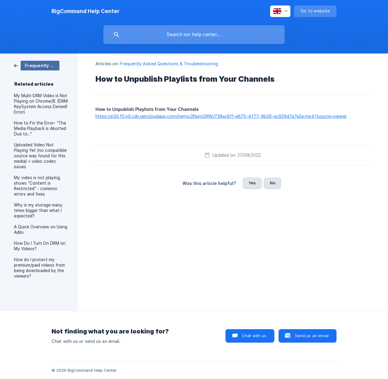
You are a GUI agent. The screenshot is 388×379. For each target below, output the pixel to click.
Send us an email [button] (312, 335)
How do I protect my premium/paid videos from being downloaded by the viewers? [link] (39, 267)
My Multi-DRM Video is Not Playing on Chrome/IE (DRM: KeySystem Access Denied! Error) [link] (41, 103)
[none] (85, 11)
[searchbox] (194, 34)
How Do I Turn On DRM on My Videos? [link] (39, 246)
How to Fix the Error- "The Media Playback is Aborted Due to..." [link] (40, 128)
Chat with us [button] (254, 335)
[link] (36, 65)
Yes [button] (252, 182)
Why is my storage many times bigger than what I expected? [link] (38, 210)
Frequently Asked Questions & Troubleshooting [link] (169, 63)
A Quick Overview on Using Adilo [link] (40, 229)
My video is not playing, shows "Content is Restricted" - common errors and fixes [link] (37, 185)
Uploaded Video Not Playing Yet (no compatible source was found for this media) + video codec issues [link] (40, 155)
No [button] (272, 182)
